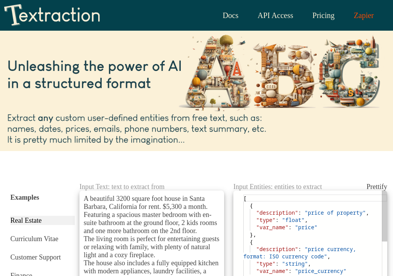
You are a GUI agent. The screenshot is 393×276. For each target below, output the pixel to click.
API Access (271, 15)
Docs (225, 15)
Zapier (362, 15)
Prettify (375, 187)
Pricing (320, 15)
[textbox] (243, 194)
